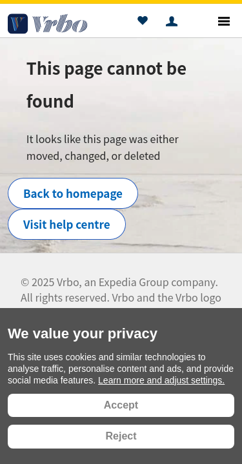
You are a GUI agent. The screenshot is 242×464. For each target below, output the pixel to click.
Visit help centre (66, 224)
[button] (142, 22)
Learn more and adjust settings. (161, 380)
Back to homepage (73, 193)
